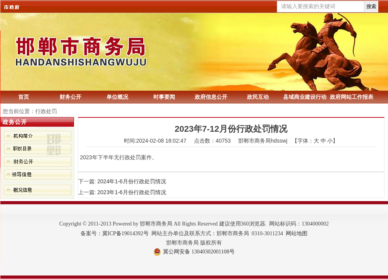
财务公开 (70, 97)
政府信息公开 (211, 97)
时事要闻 (164, 97)
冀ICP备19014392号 (125, 233)
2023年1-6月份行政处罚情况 (131, 192)
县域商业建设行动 (304, 97)
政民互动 (258, 97)
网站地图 (296, 233)
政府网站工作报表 (351, 97)
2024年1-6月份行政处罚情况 (131, 181)
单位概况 (117, 97)
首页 (23, 97)
